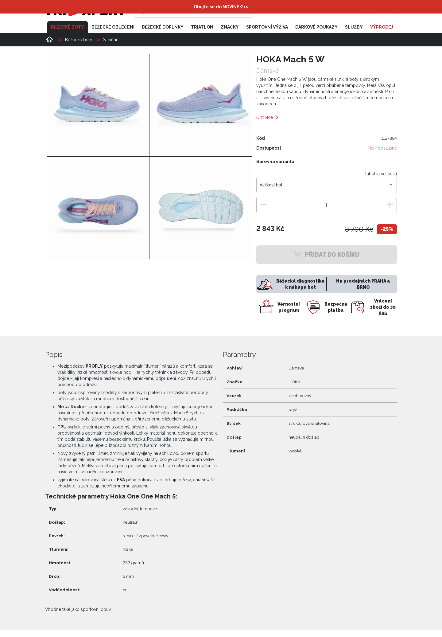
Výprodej (381, 27)
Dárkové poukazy (316, 27)
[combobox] (326, 187)
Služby (354, 27)
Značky (230, 27)
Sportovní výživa (267, 27)
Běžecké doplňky (163, 27)
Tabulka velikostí (380, 173)
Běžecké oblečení (112, 27)
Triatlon (202, 27)
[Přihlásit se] (303, 11)
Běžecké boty (67, 27)
